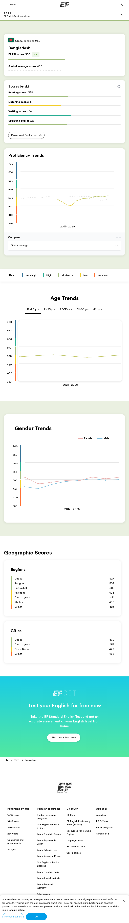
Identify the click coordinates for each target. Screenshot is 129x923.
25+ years (12, 833)
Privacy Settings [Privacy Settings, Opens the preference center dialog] (13, 916)
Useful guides (74, 852)
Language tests (75, 840)
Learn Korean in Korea (48, 856)
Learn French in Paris (48, 872)
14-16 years (13, 815)
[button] (11, 4)
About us (101, 815)
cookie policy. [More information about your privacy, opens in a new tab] (17, 910)
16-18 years (13, 821)
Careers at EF (103, 833)
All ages (11, 849)
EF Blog (71, 815)
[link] (17, 15)
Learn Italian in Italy (47, 850)
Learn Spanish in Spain (48, 878)
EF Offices (102, 821)
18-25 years (13, 827)
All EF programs (104, 827)
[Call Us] (122, 4)
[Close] (123, 900)
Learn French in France (49, 834)
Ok (36, 916)
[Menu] (122, 14)
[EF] (64, 4)
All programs (43, 894)
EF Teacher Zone (76, 846)
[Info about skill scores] (119, 86)
